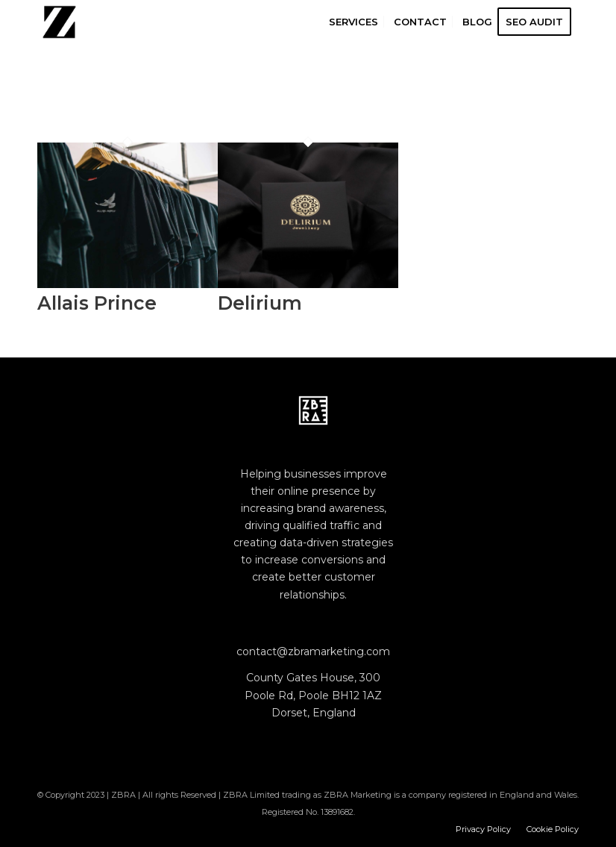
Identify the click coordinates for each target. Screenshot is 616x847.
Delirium (260, 303)
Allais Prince (97, 303)
